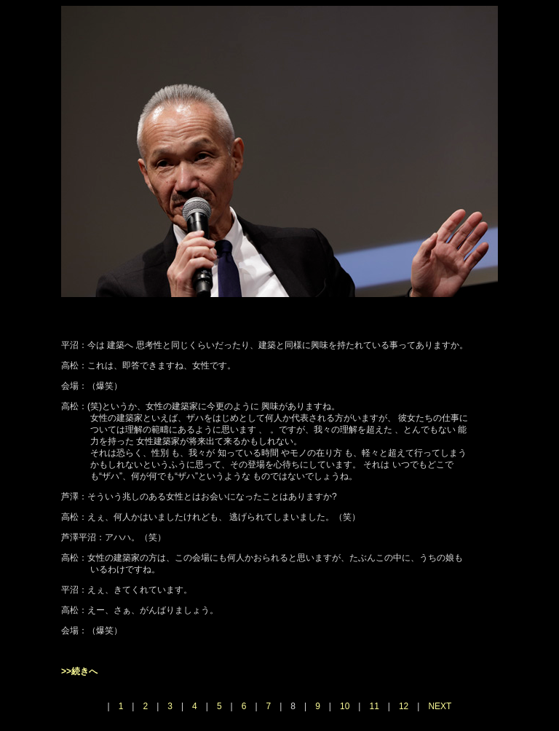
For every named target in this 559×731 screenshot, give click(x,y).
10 (344, 706)
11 (373, 706)
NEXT (439, 706)
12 (403, 706)
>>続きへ (79, 671)
